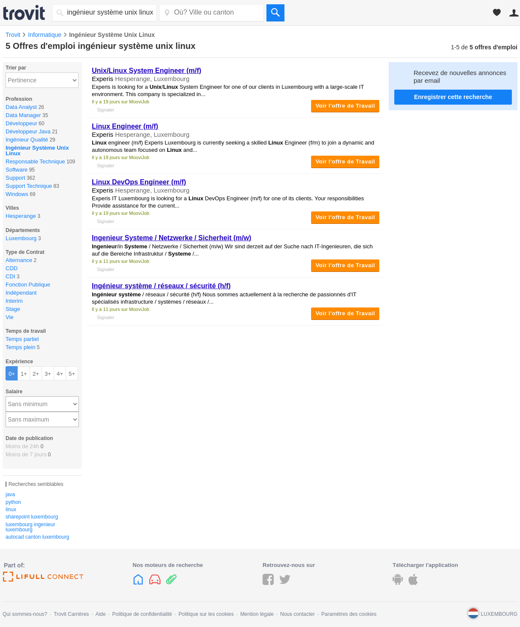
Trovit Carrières (71, 614)
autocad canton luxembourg (37, 537)
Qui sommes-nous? (25, 614)
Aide (100, 614)
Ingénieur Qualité (27, 139)
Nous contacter (297, 614)
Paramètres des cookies (349, 614)
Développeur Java (28, 131)
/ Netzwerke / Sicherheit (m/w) (171, 237)
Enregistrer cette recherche (453, 96)
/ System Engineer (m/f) (146, 70)
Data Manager (23, 115)
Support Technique (29, 186)
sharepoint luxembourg (32, 516)
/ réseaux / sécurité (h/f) (161, 285)
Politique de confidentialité (142, 614)
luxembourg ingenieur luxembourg (30, 527)
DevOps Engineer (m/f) (139, 182)
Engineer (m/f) (125, 126)
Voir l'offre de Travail (345, 105)
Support (15, 178)
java (10, 494)
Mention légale (257, 614)
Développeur (21, 123)
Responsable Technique (35, 161)
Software (16, 169)
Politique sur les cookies (206, 614)
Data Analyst (21, 107)
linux (11, 509)
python (13, 502)
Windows (17, 194)
